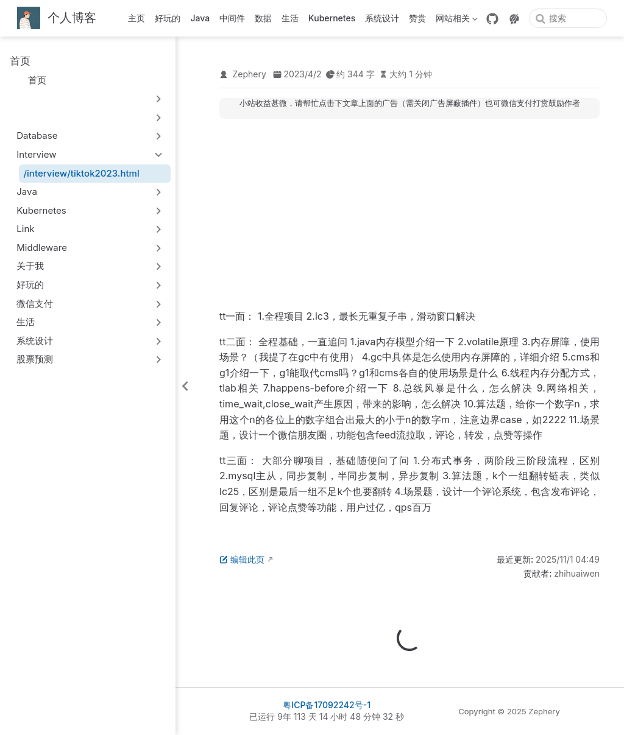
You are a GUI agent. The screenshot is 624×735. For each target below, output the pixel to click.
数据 (263, 18)
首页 (31, 80)
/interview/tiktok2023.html (82, 173)
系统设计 (382, 18)
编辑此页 (241, 559)
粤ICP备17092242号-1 (326, 705)
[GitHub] (492, 19)
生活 (290, 18)
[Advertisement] (409, 213)
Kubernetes (331, 18)
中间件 (232, 18)
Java (200, 18)
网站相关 (456, 20)
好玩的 (167, 18)
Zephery (249, 74)
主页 (136, 18)
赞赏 (417, 18)
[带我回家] (56, 18)
